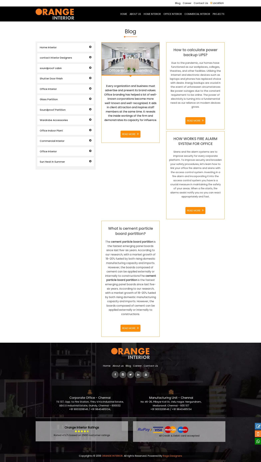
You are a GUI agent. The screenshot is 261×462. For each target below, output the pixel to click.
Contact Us (201, 3)
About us (118, 365)
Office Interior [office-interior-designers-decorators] (172, 13)
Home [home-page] (123, 13)
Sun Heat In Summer (52, 161)
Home (107, 365)
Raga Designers (172, 456)
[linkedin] (138, 374)
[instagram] (122, 374)
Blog (179, 3)
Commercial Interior (52, 141)
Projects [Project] (218, 13)
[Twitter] (130, 374)
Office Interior (48, 89)
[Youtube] (145, 374)
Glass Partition (49, 99)
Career (188, 3)
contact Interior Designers (56, 57)
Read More (130, 134)
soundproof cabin (51, 68)
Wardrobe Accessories (54, 120)
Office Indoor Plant (51, 130)
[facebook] (115, 374)
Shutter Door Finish (51, 78)
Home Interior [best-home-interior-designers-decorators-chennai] (152, 13)
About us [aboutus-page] (135, 13)
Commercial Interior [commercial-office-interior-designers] (197, 13)
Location (217, 3)
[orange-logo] (55, 13)
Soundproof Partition (53, 109)
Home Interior (48, 47)
